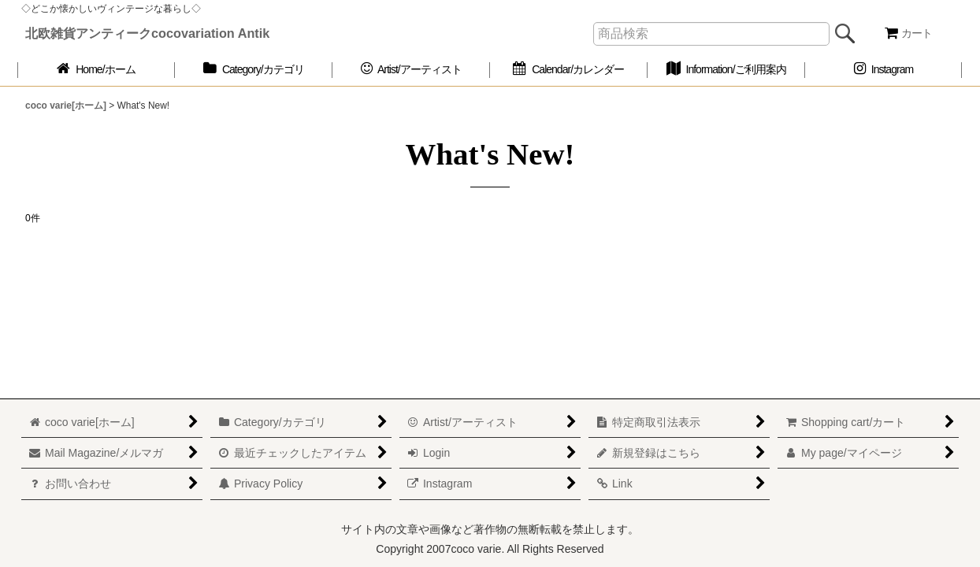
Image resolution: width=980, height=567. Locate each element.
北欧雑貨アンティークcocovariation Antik (147, 33)
